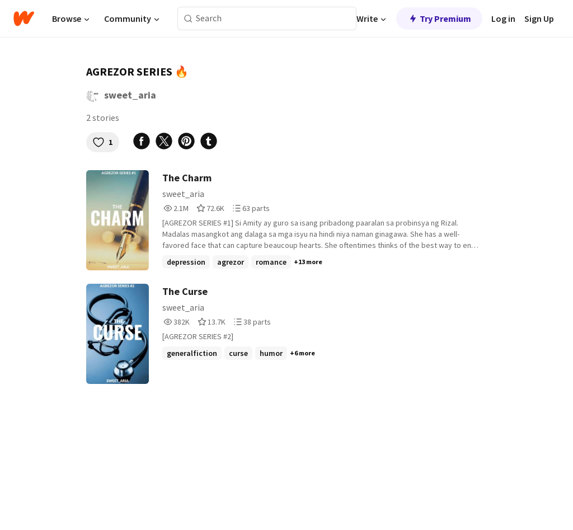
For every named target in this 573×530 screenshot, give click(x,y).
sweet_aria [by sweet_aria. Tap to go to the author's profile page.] (130, 94)
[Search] (188, 18)
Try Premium (439, 18)
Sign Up (539, 18)
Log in (503, 18)
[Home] (23, 18)
